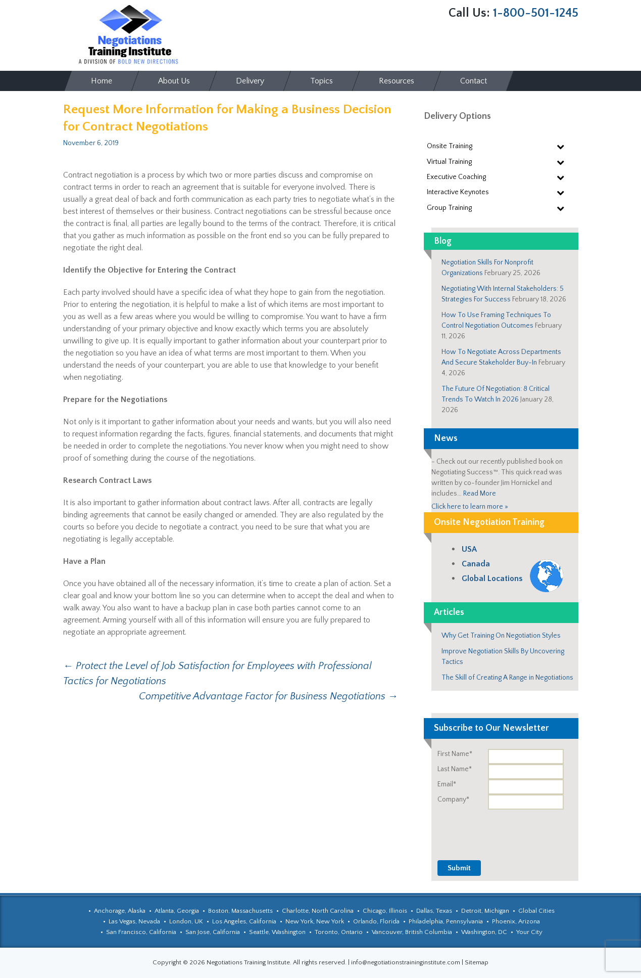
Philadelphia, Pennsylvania (446, 921)
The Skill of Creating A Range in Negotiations (507, 678)
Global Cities (536, 910)
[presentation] (501, 829)
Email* (446, 784)
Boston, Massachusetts (240, 910)
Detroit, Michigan (485, 910)
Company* (453, 799)
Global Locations (492, 578)
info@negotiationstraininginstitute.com (405, 962)
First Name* (454, 754)
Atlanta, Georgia (177, 910)
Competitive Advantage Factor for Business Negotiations (268, 696)
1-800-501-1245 (535, 13)
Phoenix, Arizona (516, 921)
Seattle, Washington (277, 932)
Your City (529, 932)
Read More (479, 494)
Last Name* (454, 769)
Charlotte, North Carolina (318, 910)
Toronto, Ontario (339, 932)
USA (469, 549)
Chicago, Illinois (385, 910)
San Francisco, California (141, 932)
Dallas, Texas (434, 910)
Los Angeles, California (244, 921)
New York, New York (314, 921)
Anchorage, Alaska (119, 910)
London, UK (186, 921)
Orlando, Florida (376, 921)
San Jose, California (212, 932)
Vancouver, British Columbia (412, 932)
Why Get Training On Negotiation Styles (501, 636)
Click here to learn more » (469, 507)
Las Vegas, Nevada (134, 921)
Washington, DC (484, 932)
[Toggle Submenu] (560, 146)
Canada (476, 563)
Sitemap (476, 962)
